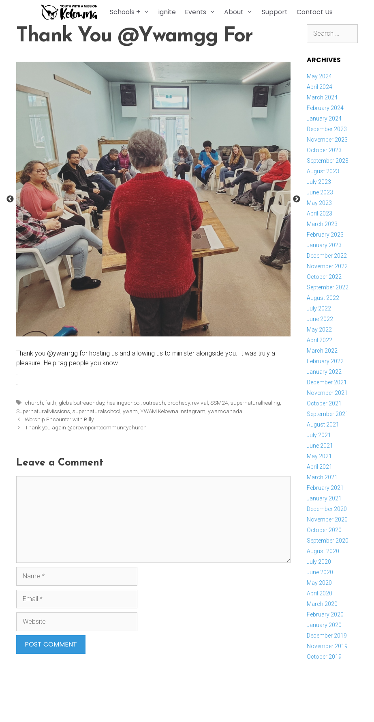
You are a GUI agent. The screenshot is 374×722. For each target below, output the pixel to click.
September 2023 (327, 160)
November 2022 (327, 266)
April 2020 (319, 593)
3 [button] (123, 332)
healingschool (124, 402)
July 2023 (319, 182)
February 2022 (325, 361)
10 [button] (208, 332)
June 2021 (320, 445)
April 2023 (319, 213)
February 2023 (325, 234)
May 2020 (319, 583)
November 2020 (327, 519)
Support (276, 12)
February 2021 (325, 488)
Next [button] (297, 199)
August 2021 (323, 424)
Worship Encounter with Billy (59, 419)
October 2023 (324, 150)
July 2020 (319, 561)
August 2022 (323, 298)
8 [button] (184, 332)
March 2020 (322, 604)
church (34, 402)
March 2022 (322, 350)
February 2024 (325, 108)
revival (200, 402)
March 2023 (322, 224)
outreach (154, 402)
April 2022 (319, 340)
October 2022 (324, 277)
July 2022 (319, 308)
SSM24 (219, 402)
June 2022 (320, 319)
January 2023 (324, 245)
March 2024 (322, 97)
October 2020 (324, 530)
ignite (168, 12)
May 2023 (319, 203)
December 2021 (327, 382)
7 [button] (171, 332)
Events (203, 12)
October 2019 (324, 656)
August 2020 (323, 551)
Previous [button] (10, 199)
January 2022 (324, 372)
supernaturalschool (96, 411)
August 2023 (323, 171)
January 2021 (324, 498)
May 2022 (319, 329)
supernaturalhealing (255, 402)
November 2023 (327, 139)
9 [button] (196, 332)
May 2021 (319, 456)
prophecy (178, 402)
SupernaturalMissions (43, 411)
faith (50, 402)
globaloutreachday (81, 402)
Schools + (133, 12)
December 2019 (327, 635)
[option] (153, 199)
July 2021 (319, 435)
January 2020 (324, 625)
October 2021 (324, 403)
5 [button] (147, 332)
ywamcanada (225, 411)
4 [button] (135, 332)
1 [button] (98, 332)
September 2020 (327, 540)
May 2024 (319, 76)
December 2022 (327, 255)
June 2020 (320, 572)
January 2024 (324, 118)
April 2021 (319, 466)
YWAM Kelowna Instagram (172, 411)
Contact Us (316, 12)
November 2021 (327, 393)
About (242, 12)
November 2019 (327, 646)
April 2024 (319, 87)
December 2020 (327, 509)
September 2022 (327, 287)
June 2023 (320, 192)
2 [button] (111, 332)
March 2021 (322, 477)
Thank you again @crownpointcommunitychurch (86, 427)
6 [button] (159, 332)
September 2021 (327, 414)
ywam (130, 411)
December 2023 (327, 129)
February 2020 (325, 614)
